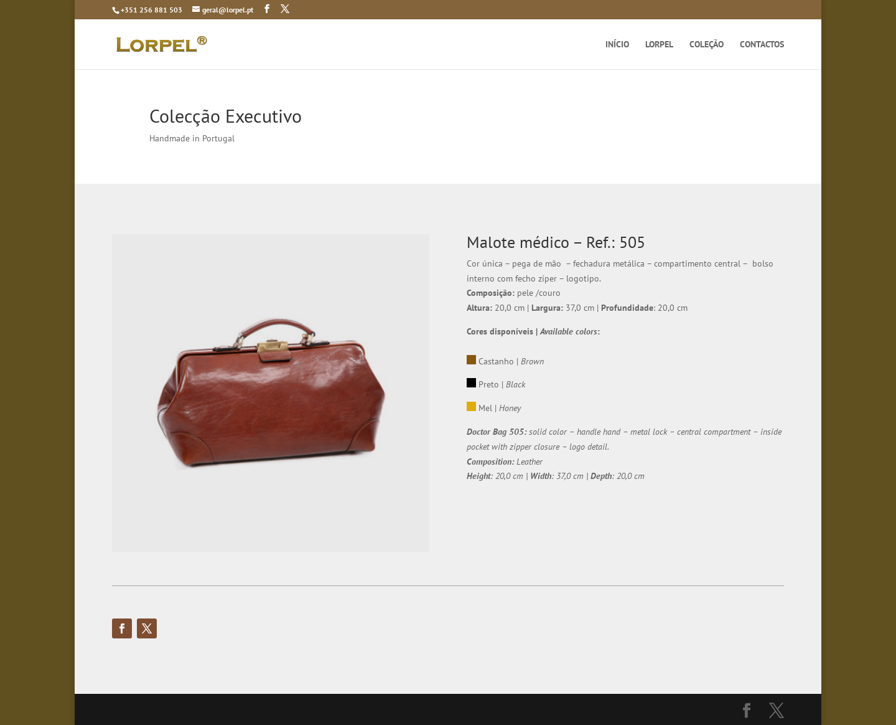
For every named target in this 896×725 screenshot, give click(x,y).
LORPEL (659, 45)
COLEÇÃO (706, 45)
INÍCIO (617, 45)
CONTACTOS (762, 45)
